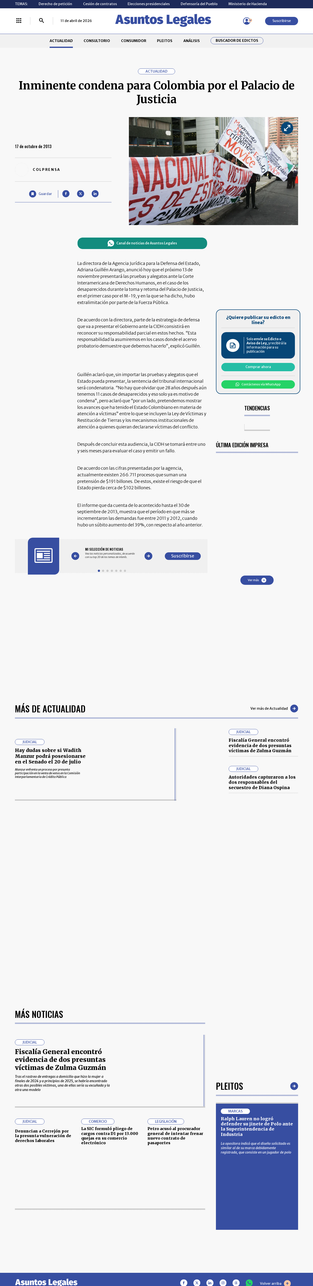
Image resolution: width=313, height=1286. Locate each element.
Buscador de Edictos (237, 41)
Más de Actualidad (50, 708)
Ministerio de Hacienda (247, 4)
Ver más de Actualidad (274, 708)
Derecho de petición (55, 4)
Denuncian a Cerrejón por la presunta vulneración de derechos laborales (43, 1136)
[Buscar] (41, 21)
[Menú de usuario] (247, 21)
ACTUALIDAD (61, 41)
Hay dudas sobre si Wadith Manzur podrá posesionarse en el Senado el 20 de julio (50, 756)
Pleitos (229, 1085)
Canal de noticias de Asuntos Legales (142, 243)
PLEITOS (164, 41)
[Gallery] (112, 552)
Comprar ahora (258, 367)
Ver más (257, 580)
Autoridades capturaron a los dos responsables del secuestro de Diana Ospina (262, 782)
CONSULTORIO (97, 41)
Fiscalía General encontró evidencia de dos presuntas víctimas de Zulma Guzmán (260, 745)
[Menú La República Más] (19, 21)
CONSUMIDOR (133, 41)
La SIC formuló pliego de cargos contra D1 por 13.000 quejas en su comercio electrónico (109, 1135)
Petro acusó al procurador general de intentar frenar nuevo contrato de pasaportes (175, 1135)
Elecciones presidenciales (149, 4)
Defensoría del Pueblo (199, 4)
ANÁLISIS (191, 41)
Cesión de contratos (100, 4)
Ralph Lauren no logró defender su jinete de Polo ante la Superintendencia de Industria (257, 1126)
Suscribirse (281, 21)
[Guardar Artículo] (41, 194)
